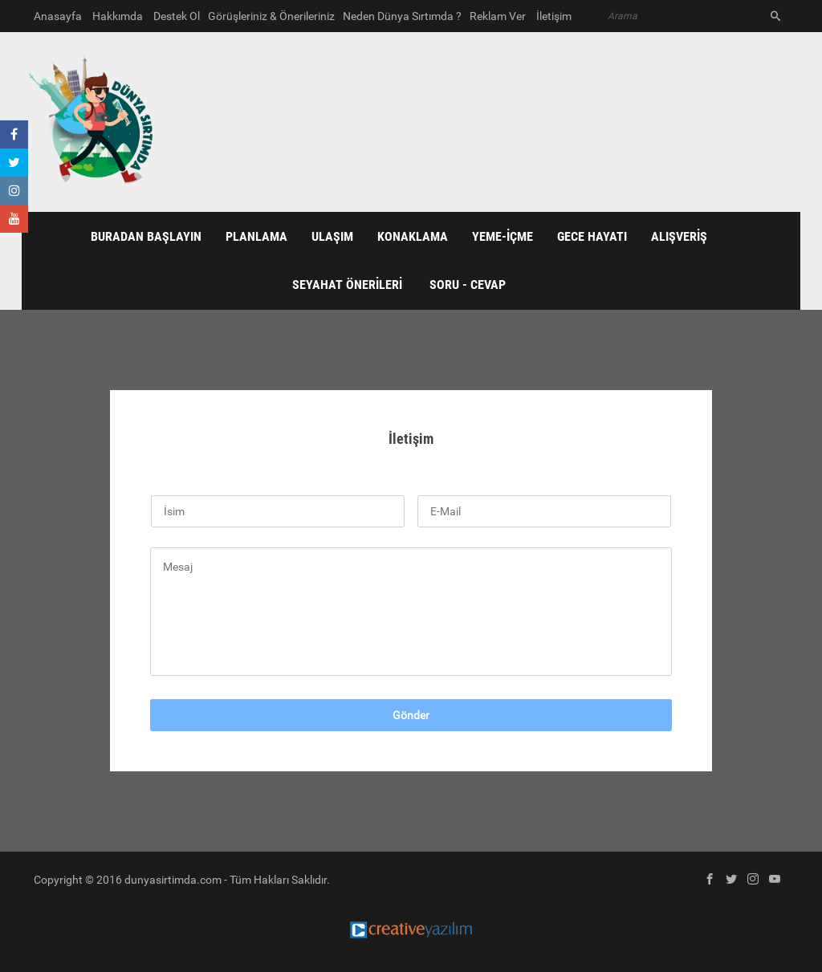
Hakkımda (117, 16)
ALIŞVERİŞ (679, 236)
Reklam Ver (498, 16)
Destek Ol (176, 16)
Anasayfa (58, 16)
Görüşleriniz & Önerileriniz (271, 16)
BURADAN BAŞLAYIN (146, 236)
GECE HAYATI (592, 236)
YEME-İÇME (502, 236)
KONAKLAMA (412, 236)
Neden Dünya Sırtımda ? (402, 16)
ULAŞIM (332, 236)
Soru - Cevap (467, 284)
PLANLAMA (256, 236)
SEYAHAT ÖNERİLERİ (347, 284)
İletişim (554, 16)
